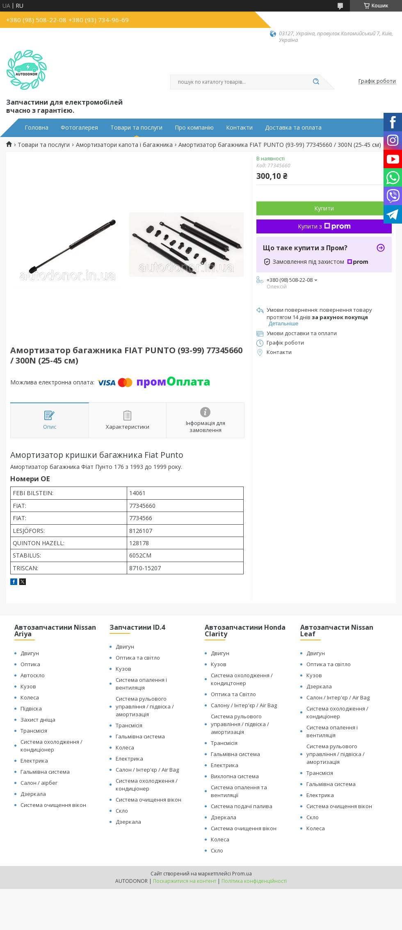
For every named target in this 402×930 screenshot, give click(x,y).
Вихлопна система (235, 776)
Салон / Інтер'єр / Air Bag (147, 769)
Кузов (28, 686)
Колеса (30, 697)
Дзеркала (33, 793)
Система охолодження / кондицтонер (242, 679)
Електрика (34, 760)
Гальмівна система (45, 771)
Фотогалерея (79, 127)
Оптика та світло (138, 657)
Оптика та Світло (233, 694)
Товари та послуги (136, 127)
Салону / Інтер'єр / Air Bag (244, 705)
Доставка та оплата (293, 127)
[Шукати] (316, 82)
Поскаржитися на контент (184, 880)
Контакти (239, 127)
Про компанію (194, 127)
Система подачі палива (241, 806)
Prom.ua (242, 873)
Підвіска (31, 708)
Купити (324, 208)
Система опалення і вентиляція (141, 683)
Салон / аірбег (39, 782)
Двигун (30, 653)
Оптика (30, 664)
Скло (122, 810)
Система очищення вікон (53, 805)
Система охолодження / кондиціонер (51, 745)
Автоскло (33, 675)
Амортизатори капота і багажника (124, 145)
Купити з (324, 226)
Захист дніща (38, 719)
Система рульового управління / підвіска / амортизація (145, 706)
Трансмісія (34, 730)
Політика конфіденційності (254, 880)
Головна (36, 127)
